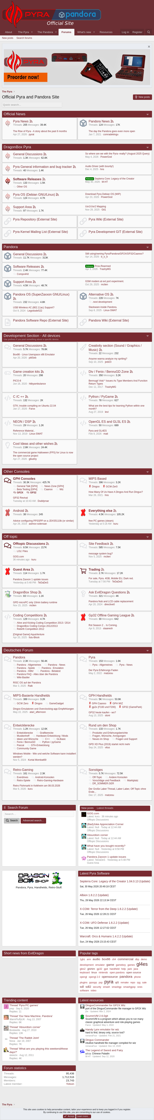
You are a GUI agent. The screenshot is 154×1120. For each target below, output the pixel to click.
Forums (66, 32)
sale (144, 982)
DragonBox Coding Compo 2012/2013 (35, 625)
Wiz (60, 489)
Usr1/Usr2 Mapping (95, 206)
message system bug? (101, 553)
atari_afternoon (38, 711)
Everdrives (20, 777)
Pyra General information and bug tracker (42, 166)
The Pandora (45, 32)
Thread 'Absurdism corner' (25, 1026)
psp (100, 982)
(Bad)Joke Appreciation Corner (105, 824)
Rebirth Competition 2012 (28, 629)
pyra (108, 981)
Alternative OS (99, 294)
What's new (84, 32)
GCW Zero (20, 703)
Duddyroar (43, 501)
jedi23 (108, 361)
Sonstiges (96, 769)
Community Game (24, 748)
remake (125, 982)
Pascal (18, 745)
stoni (107, 715)
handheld (115, 969)
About (8, 32)
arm (89, 959)
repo (132, 982)
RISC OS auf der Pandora (27, 682)
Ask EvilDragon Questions (107, 592)
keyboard (85, 972)
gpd (106, 969)
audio (96, 959)
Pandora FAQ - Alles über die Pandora (35, 674)
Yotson (70, 1083)
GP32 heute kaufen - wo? (102, 712)
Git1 (103, 209)
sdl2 (88, 986)
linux (94, 972)
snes (139, 987)
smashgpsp (129, 987)
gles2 (83, 969)
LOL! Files (20, 551)
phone (137, 976)
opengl (83, 976)
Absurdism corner (97, 834)
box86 (106, 959)
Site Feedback (99, 543)
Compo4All (21, 274)
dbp (137, 959)
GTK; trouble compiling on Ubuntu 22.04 (34, 405)
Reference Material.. (24, 430)
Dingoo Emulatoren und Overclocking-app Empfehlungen (43, 708)
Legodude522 (34, 310)
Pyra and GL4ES (98, 430)
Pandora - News (54, 664)
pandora (126, 976)
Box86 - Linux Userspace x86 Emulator (34, 354)
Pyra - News (124, 664)
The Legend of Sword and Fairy (104, 1050)
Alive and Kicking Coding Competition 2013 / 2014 (41, 622)
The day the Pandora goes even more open (112, 131)
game (110, 964)
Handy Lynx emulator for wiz (102, 1029)
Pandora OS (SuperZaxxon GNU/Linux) (41, 294)
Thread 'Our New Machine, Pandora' (31, 1016)
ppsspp (93, 982)
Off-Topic (95, 777)
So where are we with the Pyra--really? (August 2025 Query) (117, 153)
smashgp (117, 987)
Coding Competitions (28, 615)
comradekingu (110, 134)
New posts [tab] (87, 807)
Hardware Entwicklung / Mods (50, 735)
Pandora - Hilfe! (23, 671)
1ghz (82, 959)
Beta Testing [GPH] (25, 489)
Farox (32, 408)
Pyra (92, 657)
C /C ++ (18, 396)
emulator (100, 965)
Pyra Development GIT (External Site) (115, 231)
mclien (104, 284)
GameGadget (54, 703)
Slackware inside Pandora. (103, 307)
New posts (7, 38)
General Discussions (28, 154)
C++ (45, 739)
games (131, 965)
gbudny (33, 458)
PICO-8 (17, 380)
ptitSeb (32, 357)
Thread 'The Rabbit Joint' (24, 1037)
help (123, 969)
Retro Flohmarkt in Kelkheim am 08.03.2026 (36, 785)
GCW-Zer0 (110, 486)
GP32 (31, 492)
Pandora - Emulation (51, 667)
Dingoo (94, 486)
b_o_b (104, 256)
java (136, 969)
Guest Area (21, 569)
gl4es (142, 964)
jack (130, 969)
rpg (138, 982)
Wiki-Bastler (21, 677)
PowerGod (106, 156)
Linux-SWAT (110, 310)
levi (106, 412)
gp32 (99, 969)
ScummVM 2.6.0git (96, 1015)
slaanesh (108, 628)
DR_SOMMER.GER (101, 783)
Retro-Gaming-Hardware (48, 780)
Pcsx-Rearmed (98, 266)
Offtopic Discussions (29, 543)
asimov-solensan (38, 523)
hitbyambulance (37, 383)
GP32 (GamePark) (130, 707)
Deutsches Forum (18, 650)
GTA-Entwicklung (38, 745)
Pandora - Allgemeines (27, 664)
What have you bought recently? (106, 845)
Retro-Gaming (23, 769)
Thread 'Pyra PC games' (23, 1005)
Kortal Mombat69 (37, 759)
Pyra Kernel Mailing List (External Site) (40, 231)
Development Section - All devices (32, 335)
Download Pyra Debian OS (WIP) (103, 193)
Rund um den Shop (102, 725)
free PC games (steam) (101, 520)
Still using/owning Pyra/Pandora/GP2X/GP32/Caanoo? (114, 253)
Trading (94, 569)
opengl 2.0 (94, 976)
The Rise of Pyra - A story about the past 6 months (40, 131)
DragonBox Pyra (17, 147)
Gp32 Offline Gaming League (109, 615)
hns (102, 169)
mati (105, 433)
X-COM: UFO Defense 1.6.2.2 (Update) (104, 922)
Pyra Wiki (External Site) (106, 219)
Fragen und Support (124, 739)
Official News (14, 114)
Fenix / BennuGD (24, 742)
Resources (106, 32)
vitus (107, 747)
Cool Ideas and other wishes (33, 443)
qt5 (117, 982)
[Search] (148, 32)
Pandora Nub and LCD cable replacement (111, 601)
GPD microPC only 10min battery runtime (35, 602)
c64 (114, 959)
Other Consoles (17, 471)
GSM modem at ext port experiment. (104, 281)
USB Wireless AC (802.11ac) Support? (33, 307)
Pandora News (99, 121)
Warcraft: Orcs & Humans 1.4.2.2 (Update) (106, 936)
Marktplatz (130, 780)
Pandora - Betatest (49, 671)
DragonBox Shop (25, 592)
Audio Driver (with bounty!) (99, 166)
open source (133, 972)
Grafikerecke (44, 732)
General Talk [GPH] (25, 486)
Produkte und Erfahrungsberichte (108, 732)
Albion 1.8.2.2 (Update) (94, 895)
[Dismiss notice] (148, 47)
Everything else (100, 510)
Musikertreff (21, 735)
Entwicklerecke (23, 725)
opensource (110, 976)
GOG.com (18, 556)
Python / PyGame (101, 396)
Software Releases (27, 179)
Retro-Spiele (21, 780)
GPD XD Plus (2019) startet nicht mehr (109, 744)
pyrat (31, 134)
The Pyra (23, 32)
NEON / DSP (22, 421)
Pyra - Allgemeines (100, 664)
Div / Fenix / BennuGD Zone (109, 371)
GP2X (18, 492)
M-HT (105, 181)
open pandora (117, 972)
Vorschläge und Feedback (104, 780)
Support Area (22, 207)
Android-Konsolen (42, 777)
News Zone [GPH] (52, 486)
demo (144, 959)
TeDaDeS (43, 582)
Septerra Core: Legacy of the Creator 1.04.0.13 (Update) (115, 881)
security (97, 987)
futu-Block (34, 637)
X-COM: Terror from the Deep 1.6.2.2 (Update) (109, 908)
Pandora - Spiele (24, 667)
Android (18, 510)
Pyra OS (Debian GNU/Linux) (34, 194)
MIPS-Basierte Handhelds (31, 695)
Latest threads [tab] (105, 807)
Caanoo (46, 489)
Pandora (11, 247)
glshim (91, 968)
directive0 (109, 604)
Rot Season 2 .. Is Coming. (103, 625)
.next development (100, 301)
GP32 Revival (20, 497)
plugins (83, 982)
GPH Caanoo (97, 703)
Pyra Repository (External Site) (35, 219)
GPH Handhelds (100, 695)
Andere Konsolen (116, 777)
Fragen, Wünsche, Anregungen (107, 735)
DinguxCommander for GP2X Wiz (105, 1005)
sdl (82, 986)
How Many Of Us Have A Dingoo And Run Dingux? (116, 492)
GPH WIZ (116, 703)
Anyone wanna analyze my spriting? (108, 358)
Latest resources (91, 1000)
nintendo (103, 972)
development (87, 965)
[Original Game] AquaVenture (28, 634)
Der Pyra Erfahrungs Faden (103, 670)
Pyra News (20, 121)
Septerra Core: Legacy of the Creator (109, 178)
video (93, 990)
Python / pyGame (49, 742)
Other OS (20, 186)
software (84, 990)
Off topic (10, 536)
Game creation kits (26, 371)
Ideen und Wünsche (25, 739)
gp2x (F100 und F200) (102, 707)
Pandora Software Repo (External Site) (41, 320)
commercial (125, 959)
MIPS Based (97, 478)
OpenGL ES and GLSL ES (107, 421)
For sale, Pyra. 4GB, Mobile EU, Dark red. (111, 578)
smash (106, 987)
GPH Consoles (24, 478)
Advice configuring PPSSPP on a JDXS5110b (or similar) (43, 520)
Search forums (24, 38)
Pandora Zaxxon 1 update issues (30, 579)
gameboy (121, 965)
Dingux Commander (97, 1039)
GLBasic (59, 739)
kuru (115, 523)
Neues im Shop (99, 739)
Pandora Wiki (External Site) (109, 320)
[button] (31, 32)
